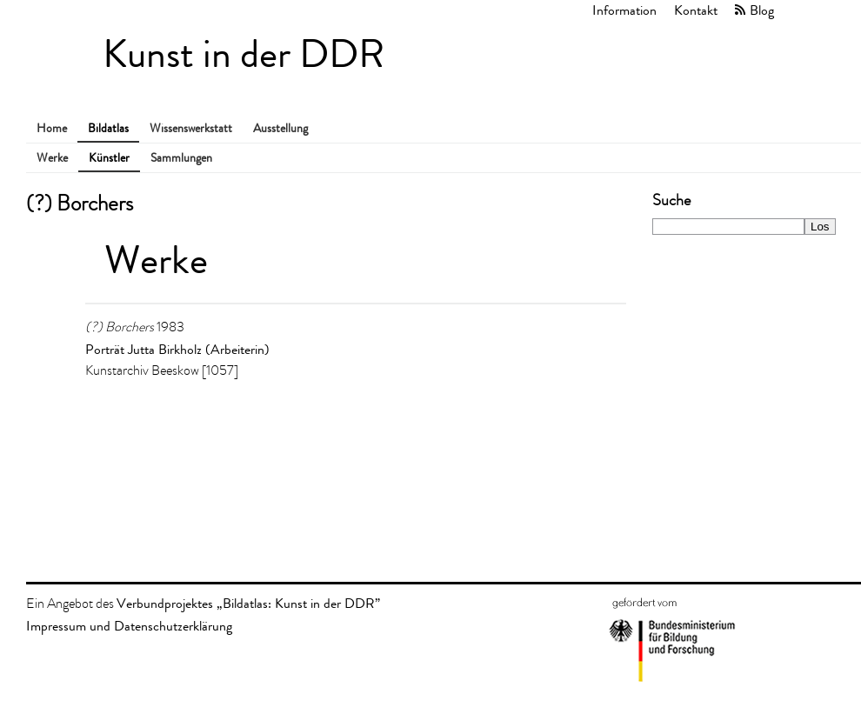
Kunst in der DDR (243, 54)
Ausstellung (280, 128)
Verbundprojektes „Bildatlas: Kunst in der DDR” (248, 603)
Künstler (109, 158)
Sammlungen (181, 158)
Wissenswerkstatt (191, 128)
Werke (52, 158)
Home (52, 128)
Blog (762, 10)
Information (624, 10)
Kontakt (696, 10)
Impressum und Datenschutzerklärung (129, 626)
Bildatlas (108, 128)
